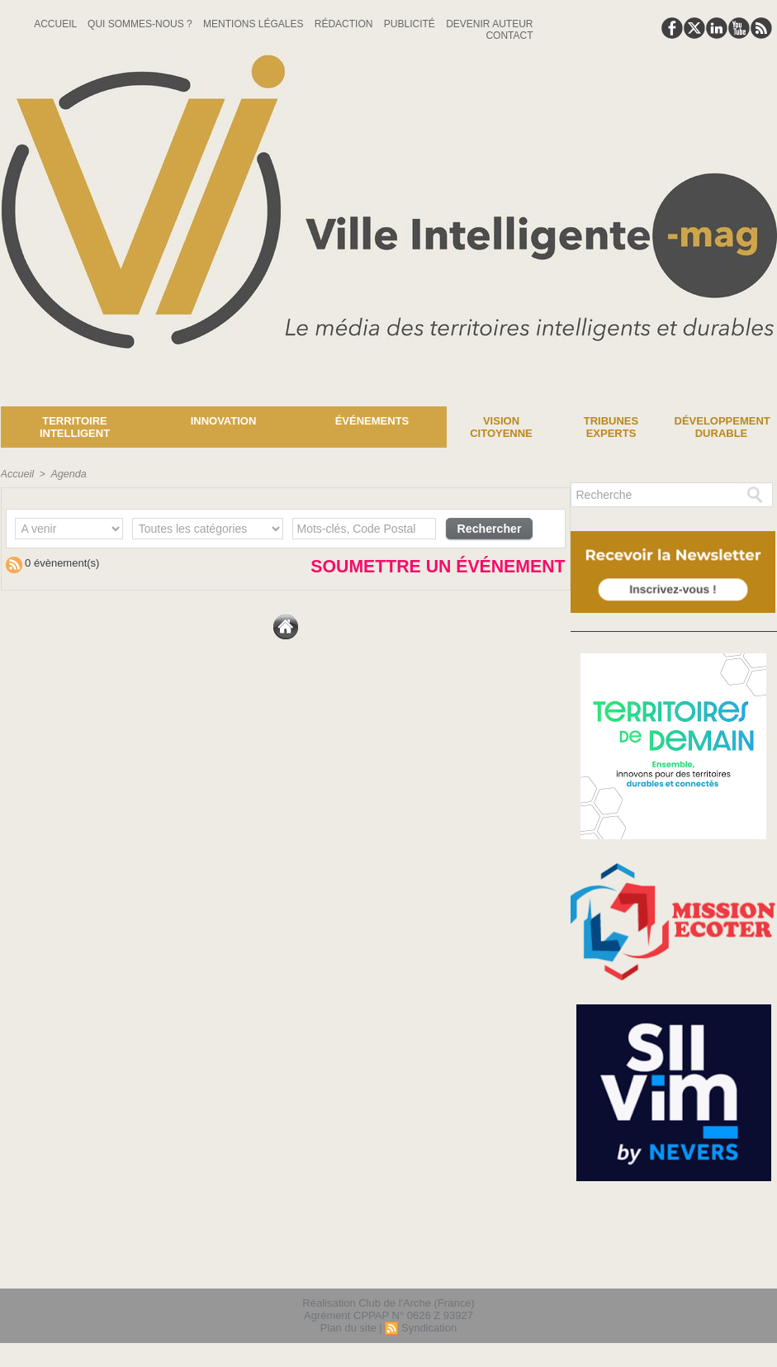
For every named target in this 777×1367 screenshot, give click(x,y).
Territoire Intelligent (75, 427)
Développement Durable (722, 427)
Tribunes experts (611, 427)
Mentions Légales (254, 24)
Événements (372, 421)
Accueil (56, 24)
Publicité (411, 24)
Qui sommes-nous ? (141, 24)
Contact (509, 35)
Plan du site (348, 1328)
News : (19, 394)
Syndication (429, 1328)
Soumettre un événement (385, 570)
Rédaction (345, 24)
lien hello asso (723, 1266)
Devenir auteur (489, 24)
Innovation (224, 421)
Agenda (66, 474)
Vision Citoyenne (501, 427)
